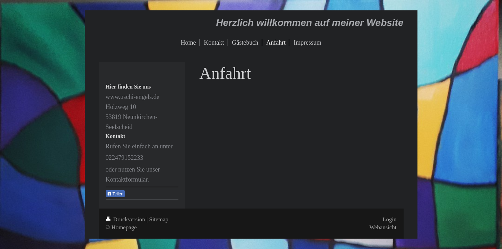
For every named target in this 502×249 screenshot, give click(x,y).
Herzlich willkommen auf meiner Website (310, 22)
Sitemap (158, 219)
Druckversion (126, 219)
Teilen (115, 194)
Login (389, 219)
